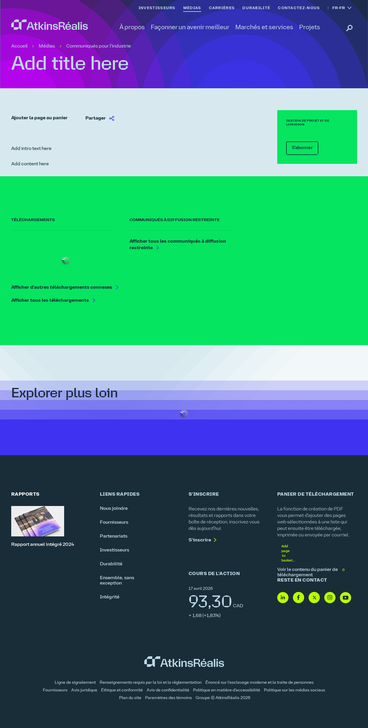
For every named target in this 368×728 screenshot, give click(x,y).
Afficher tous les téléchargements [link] (50, 300)
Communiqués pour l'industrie (98, 46)
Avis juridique (84, 690)
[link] (49, 24)
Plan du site (130, 698)
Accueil (19, 46)
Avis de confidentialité (168, 690)
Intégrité (109, 597)
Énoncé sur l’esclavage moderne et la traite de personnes (259, 682)
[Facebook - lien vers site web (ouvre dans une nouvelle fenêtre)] (298, 598)
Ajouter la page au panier (39, 118)
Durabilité (111, 564)
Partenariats (113, 536)
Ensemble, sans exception (117, 581)
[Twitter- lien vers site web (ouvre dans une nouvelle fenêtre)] (314, 598)
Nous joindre (114, 508)
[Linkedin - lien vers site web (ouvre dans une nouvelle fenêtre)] (282, 598)
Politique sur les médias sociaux (294, 690)
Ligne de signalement (75, 682)
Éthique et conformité (122, 690)
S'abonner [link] (299, 148)
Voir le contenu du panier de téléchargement (311, 572)
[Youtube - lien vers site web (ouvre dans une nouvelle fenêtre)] (345, 598)
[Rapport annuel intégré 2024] (51, 527)
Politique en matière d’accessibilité (226, 690)
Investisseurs (114, 550)
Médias (47, 46)
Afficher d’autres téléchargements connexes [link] (62, 287)
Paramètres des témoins (168, 698)
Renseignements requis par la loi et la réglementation (151, 682)
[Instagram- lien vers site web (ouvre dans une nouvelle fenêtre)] (329, 598)
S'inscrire (200, 540)
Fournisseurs (114, 522)
